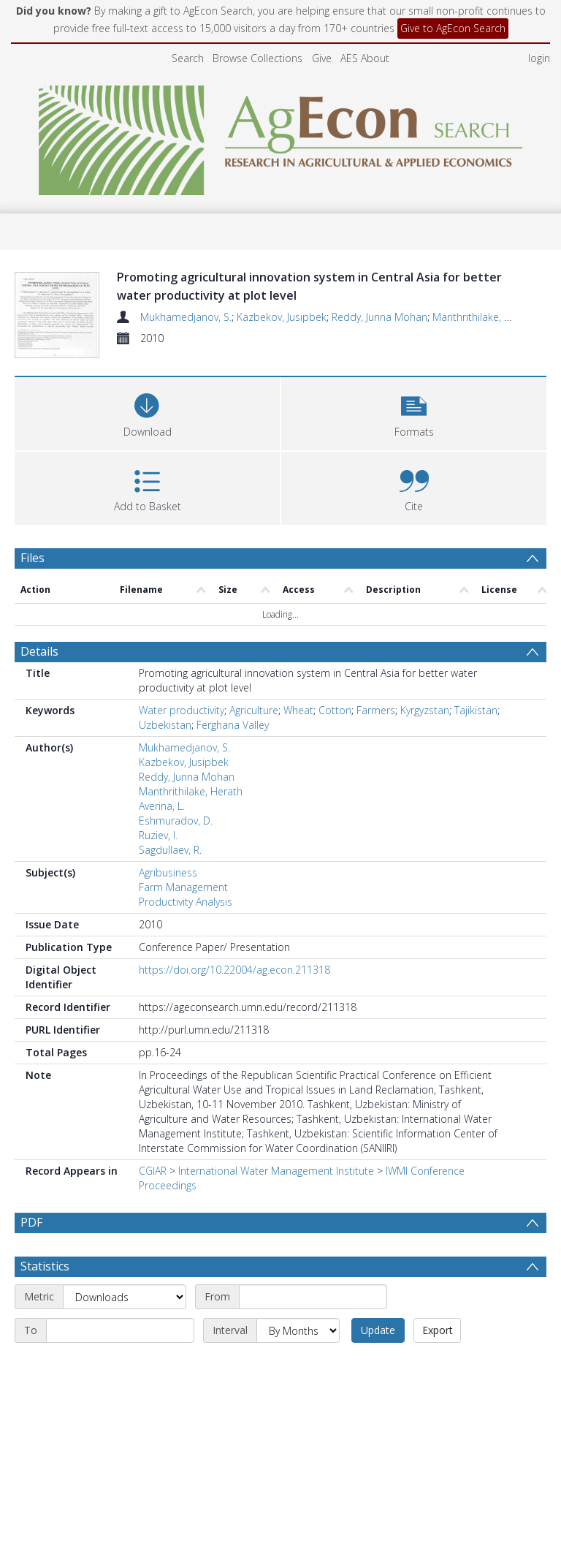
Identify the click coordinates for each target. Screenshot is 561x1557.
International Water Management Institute (276, 1163)
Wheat (298, 702)
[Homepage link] (281, 136)
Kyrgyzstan (424, 702)
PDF (31, 1214)
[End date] (120, 1322)
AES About (364, 58)
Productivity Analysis (185, 894)
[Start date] (313, 1288)
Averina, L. (162, 798)
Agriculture (253, 702)
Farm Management (183, 879)
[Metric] (124, 1288)
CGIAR (153, 1163)
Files (32, 550)
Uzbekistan (165, 717)
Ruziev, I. (158, 827)
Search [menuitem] (188, 58)
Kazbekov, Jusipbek (282, 317)
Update (378, 1322)
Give (322, 58)
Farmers (375, 702)
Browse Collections (257, 58)
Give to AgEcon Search (452, 28)
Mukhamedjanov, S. (186, 317)
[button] (413, 404)
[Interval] (298, 1322)
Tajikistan (475, 702)
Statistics (44, 1258)
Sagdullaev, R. (170, 842)
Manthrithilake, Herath (484, 317)
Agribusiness (168, 864)
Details (39, 643)
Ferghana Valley (232, 717)
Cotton (334, 702)
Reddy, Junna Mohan (379, 317)
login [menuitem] (539, 58)
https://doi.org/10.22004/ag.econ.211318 (234, 962)
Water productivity (181, 702)
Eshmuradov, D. (176, 812)
